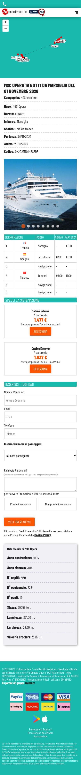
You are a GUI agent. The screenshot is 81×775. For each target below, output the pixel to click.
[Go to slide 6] (48, 226)
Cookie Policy (42, 535)
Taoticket (30, 683)
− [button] (5, 29)
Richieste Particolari (40, 502)
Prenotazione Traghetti (40, 729)
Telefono (40, 431)
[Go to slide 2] (28, 226)
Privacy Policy (18, 535)
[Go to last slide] (9, 194)
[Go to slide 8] (57, 226)
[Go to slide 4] (38, 226)
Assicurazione (40, 736)
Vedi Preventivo (19, 522)
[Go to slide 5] (43, 226)
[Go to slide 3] (33, 226)
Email (40, 414)
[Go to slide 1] (23, 226)
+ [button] (5, 23)
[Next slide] (71, 194)
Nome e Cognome (40, 398)
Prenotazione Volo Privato (40, 732)
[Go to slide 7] (52, 226)
